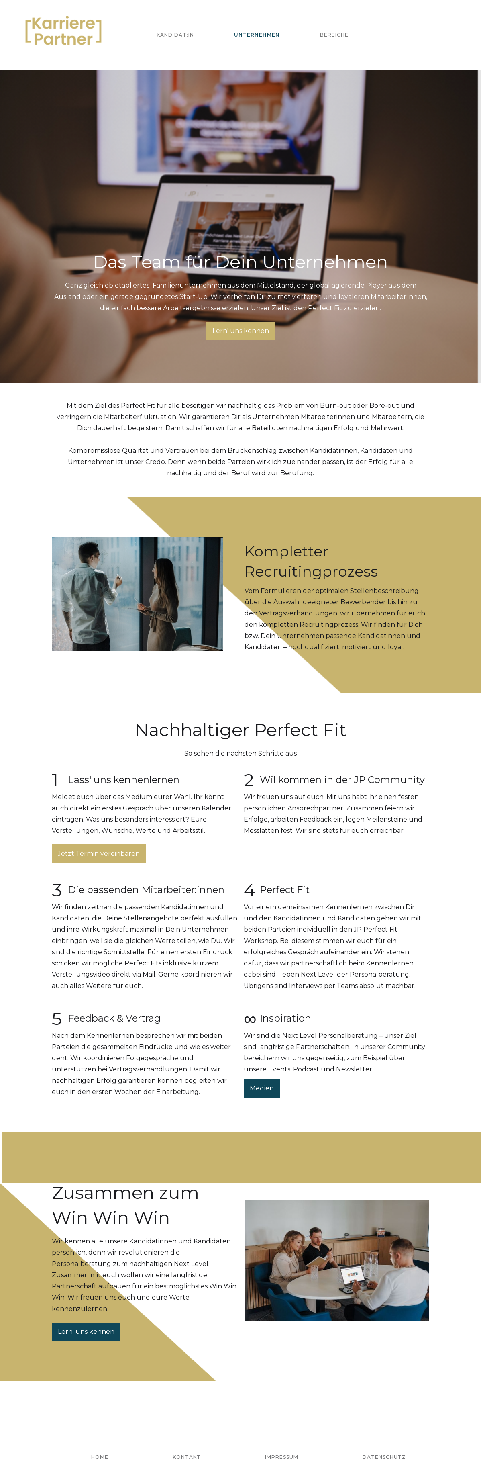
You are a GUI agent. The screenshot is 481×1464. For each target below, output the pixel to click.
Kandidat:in (175, 35)
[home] (63, 34)
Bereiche (334, 35)
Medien (262, 1088)
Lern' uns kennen (240, 331)
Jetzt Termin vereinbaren (99, 853)
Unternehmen (257, 35)
